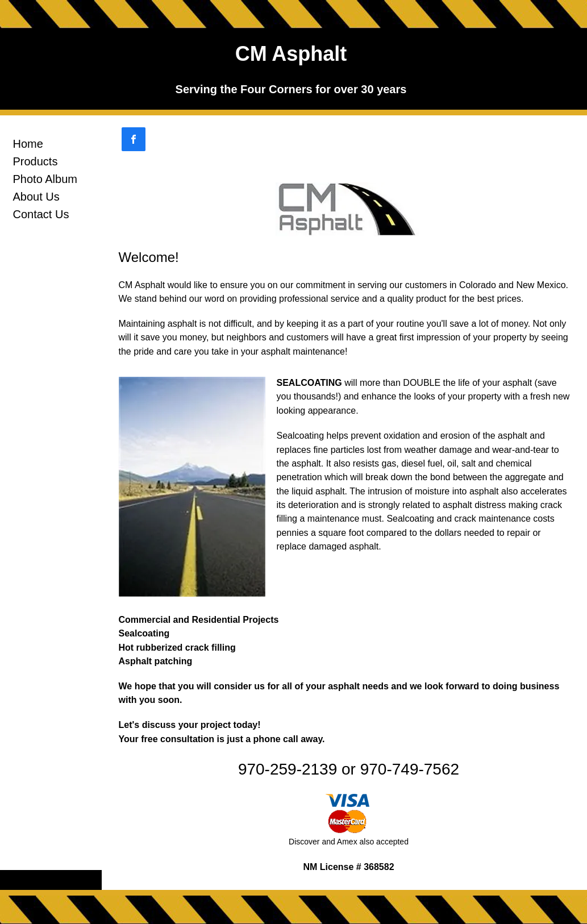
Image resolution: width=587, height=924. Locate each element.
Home (28, 144)
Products (35, 161)
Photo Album (45, 179)
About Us (36, 196)
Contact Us (41, 214)
